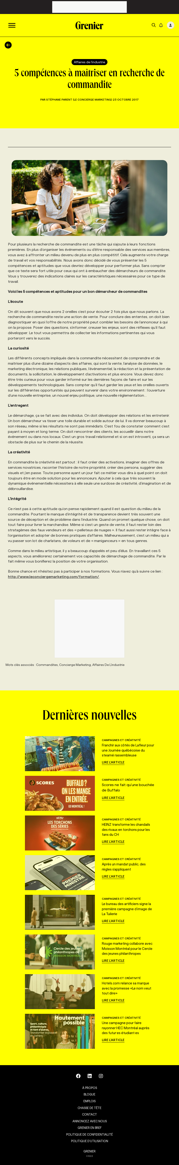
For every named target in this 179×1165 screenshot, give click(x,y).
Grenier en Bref (90, 1127)
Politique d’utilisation (89, 1141)
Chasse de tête (89, 1107)
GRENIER (89, 1151)
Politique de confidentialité (89, 1134)
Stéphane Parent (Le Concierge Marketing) (79, 99)
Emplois (89, 1101)
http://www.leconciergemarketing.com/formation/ (53, 577)
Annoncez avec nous (89, 1121)
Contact (89, 1114)
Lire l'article (113, 762)
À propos (89, 1087)
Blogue (89, 1094)
